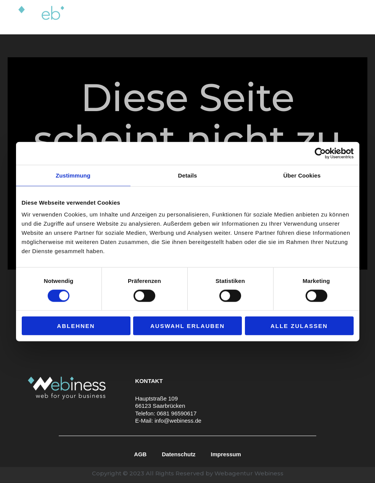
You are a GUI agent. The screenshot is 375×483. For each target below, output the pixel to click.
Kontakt (344, 17)
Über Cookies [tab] (302, 175)
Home (157, 17)
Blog (313, 17)
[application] (215, 17)
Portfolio (282, 17)
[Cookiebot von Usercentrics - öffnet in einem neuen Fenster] (320, 153)
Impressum (226, 454)
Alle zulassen (299, 326)
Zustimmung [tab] (73, 175)
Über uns (244, 17)
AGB (140, 454)
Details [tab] (187, 175)
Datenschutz (179, 454)
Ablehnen (76, 326)
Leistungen (198, 17)
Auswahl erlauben (187, 326)
